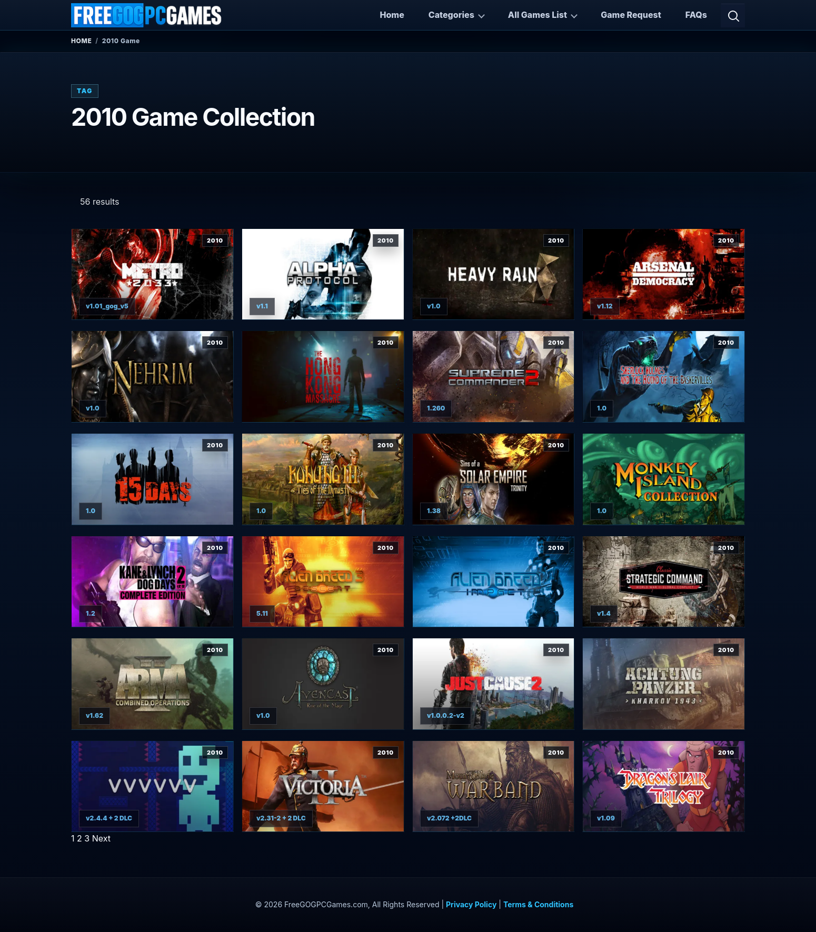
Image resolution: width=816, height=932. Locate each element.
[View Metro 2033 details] (152, 274)
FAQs (696, 14)
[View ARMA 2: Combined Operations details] (152, 683)
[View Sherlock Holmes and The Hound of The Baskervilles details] (663, 376)
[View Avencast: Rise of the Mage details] (323, 683)
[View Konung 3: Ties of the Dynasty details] (323, 479)
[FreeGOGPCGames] (147, 15)
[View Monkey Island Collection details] (663, 479)
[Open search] (733, 15)
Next (101, 838)
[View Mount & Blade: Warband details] (493, 786)
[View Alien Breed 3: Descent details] (323, 581)
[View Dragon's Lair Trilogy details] (663, 786)
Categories (451, 14)
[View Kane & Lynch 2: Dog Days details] (152, 581)
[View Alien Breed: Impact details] (493, 581)
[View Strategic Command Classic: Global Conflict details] (663, 581)
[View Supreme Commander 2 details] (493, 376)
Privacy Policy (471, 904)
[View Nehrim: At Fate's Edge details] (152, 376)
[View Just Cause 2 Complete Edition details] (493, 683)
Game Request (631, 14)
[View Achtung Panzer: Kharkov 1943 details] (663, 683)
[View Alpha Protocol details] (323, 274)
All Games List (537, 14)
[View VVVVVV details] (152, 786)
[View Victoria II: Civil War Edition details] (323, 786)
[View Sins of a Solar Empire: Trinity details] (493, 479)
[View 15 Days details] (152, 479)
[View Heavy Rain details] (493, 274)
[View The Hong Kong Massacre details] (323, 376)
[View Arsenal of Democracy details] (663, 274)
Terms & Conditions (538, 904)
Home (392, 14)
